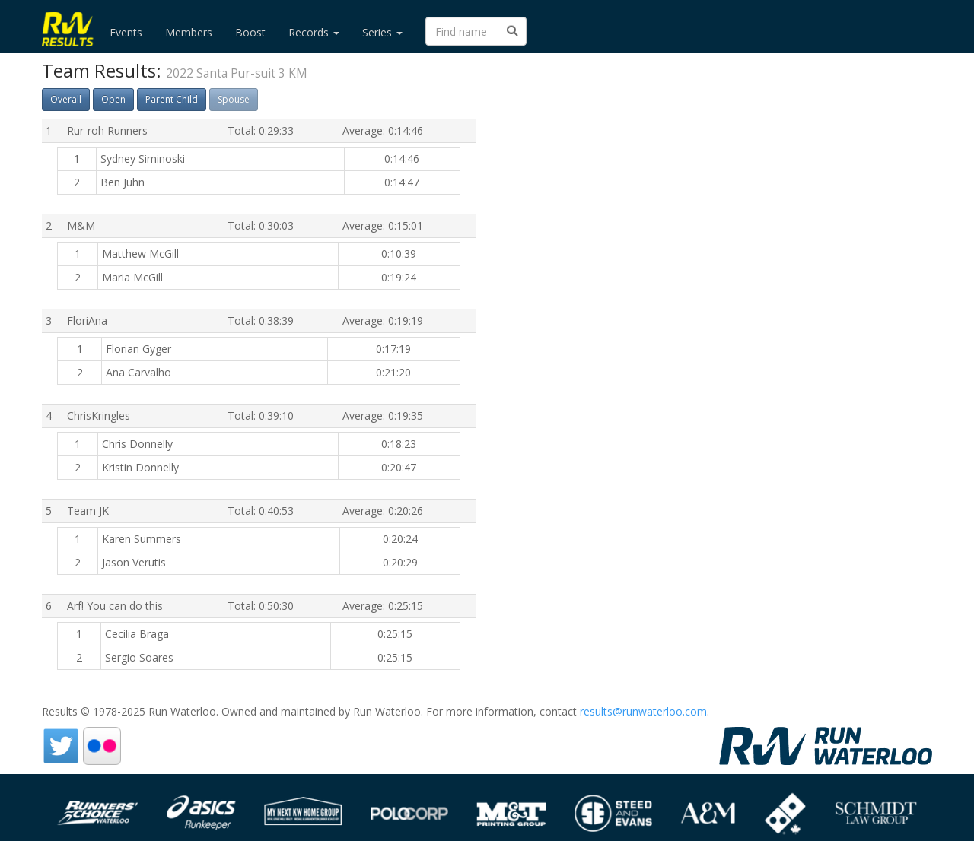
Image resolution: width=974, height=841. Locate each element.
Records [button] (313, 32)
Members (188, 32)
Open (113, 99)
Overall (65, 99)
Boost (250, 32)
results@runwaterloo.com (643, 711)
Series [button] (382, 32)
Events (126, 32)
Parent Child (171, 99)
